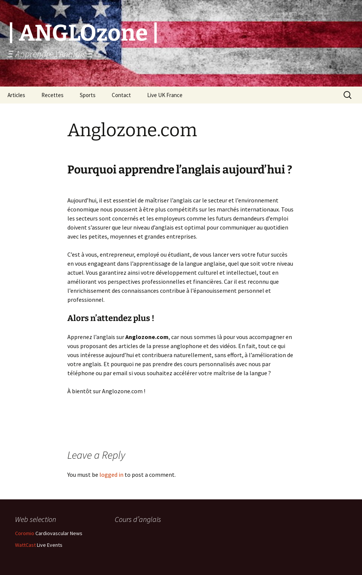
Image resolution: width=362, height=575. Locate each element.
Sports (88, 95)
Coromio (24, 533)
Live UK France (165, 95)
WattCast (25, 545)
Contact (121, 95)
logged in (111, 474)
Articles (16, 95)
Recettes (52, 95)
